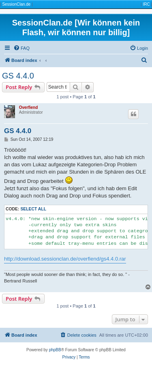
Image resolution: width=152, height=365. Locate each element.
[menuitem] (21, 48)
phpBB (55, 350)
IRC (146, 4)
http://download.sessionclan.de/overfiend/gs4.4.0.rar (65, 259)
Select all (33, 209)
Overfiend (28, 107)
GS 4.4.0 (18, 75)
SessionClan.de (16, 4)
